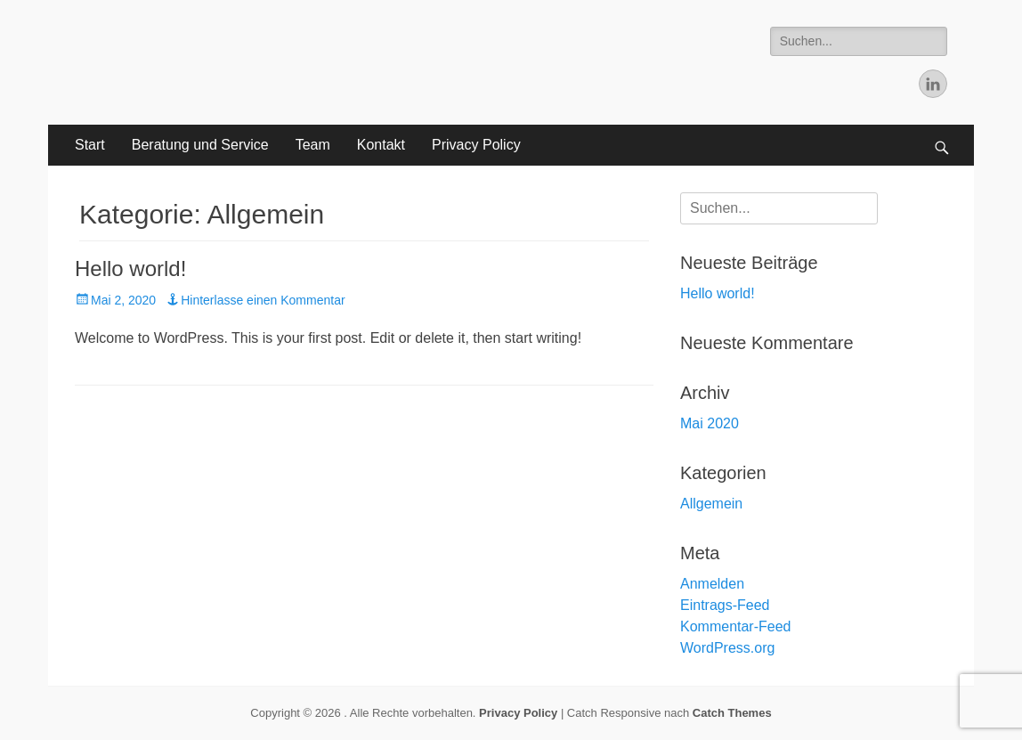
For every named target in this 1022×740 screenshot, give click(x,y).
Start (90, 144)
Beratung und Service (200, 144)
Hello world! (130, 268)
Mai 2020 (709, 423)
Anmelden (712, 583)
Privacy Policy (476, 144)
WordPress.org (727, 647)
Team (313, 144)
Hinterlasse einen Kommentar (263, 300)
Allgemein (711, 503)
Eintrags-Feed (725, 605)
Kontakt (381, 144)
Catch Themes (732, 713)
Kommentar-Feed (735, 626)
